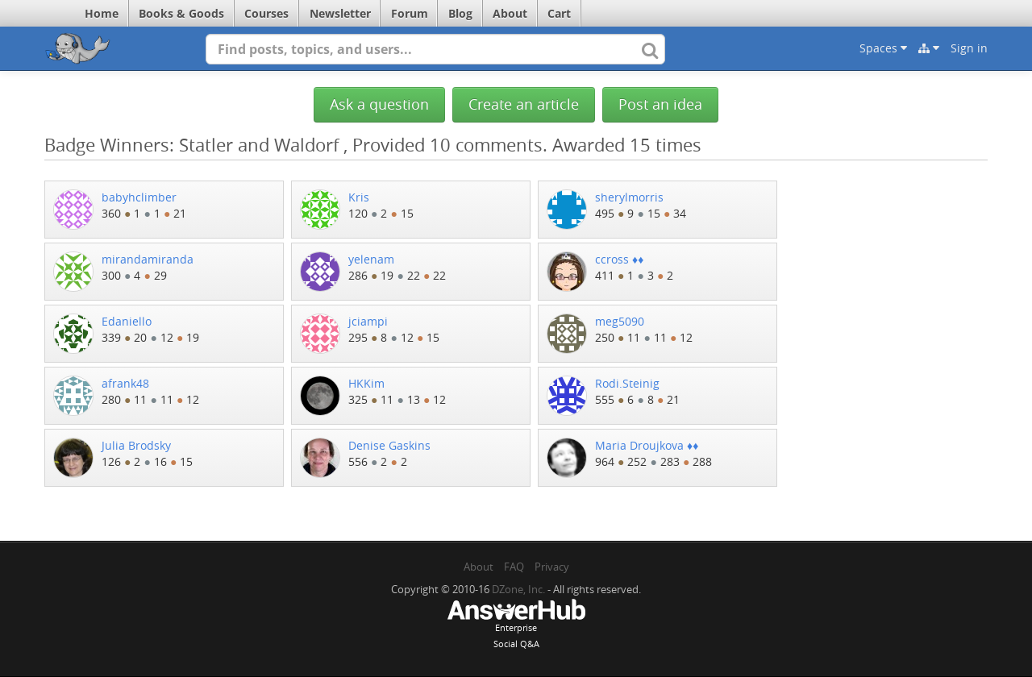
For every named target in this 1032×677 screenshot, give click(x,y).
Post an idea (660, 104)
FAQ (514, 566)
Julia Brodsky (136, 445)
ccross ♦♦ (619, 259)
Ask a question (379, 104)
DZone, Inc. (518, 589)
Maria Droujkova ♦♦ (646, 445)
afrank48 (125, 383)
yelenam (371, 259)
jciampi (368, 321)
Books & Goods (181, 13)
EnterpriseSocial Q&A (516, 625)
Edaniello (127, 321)
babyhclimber (139, 197)
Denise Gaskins (389, 445)
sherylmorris (629, 197)
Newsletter (340, 13)
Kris (358, 197)
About (510, 13)
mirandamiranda (148, 259)
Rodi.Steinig (627, 383)
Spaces (883, 48)
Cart (559, 13)
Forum (409, 13)
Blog (460, 13)
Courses (266, 13)
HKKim (366, 383)
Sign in (969, 48)
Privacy (552, 566)
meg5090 (619, 321)
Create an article (523, 104)
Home (102, 13)
